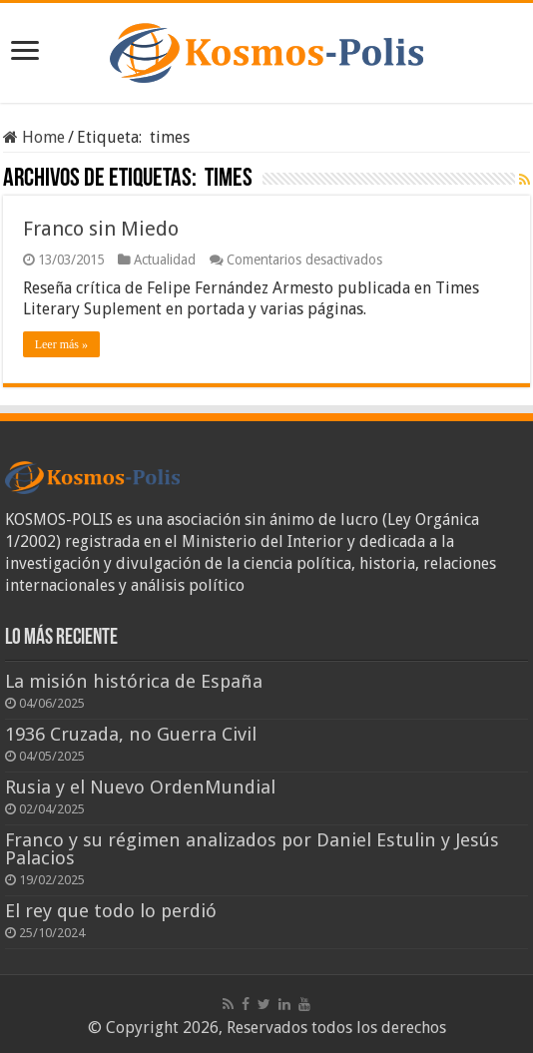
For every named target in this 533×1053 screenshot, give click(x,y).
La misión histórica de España (134, 681)
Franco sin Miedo (101, 229)
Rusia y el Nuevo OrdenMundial (140, 787)
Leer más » (61, 344)
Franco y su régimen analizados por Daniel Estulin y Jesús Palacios (252, 848)
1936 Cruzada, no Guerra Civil (131, 734)
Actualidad (165, 259)
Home (34, 137)
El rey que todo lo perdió (111, 910)
